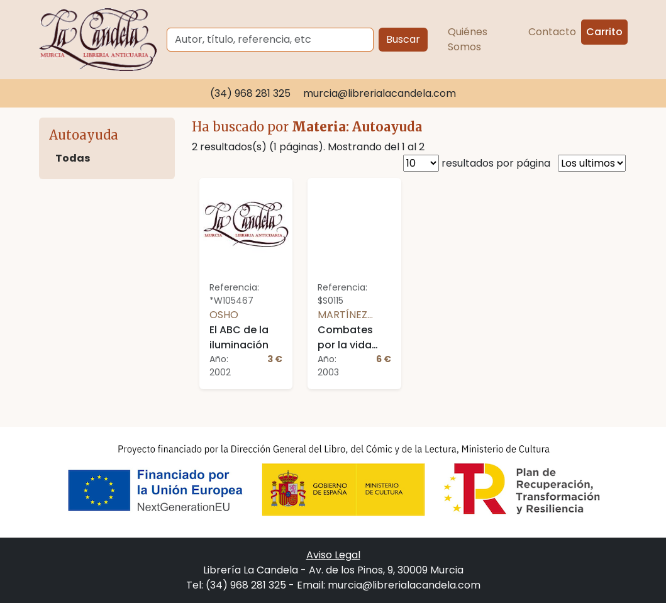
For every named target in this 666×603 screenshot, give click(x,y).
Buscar (403, 39)
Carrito (604, 32)
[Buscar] (270, 40)
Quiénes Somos (467, 39)
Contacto (552, 32)
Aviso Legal (333, 555)
